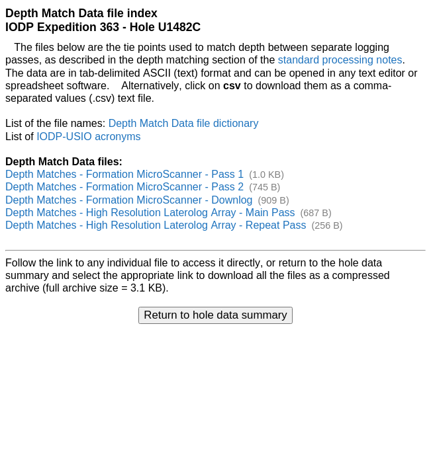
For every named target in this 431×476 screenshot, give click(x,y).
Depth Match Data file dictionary (184, 123)
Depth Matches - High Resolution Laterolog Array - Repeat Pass (155, 225)
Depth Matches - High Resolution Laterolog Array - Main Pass (150, 212)
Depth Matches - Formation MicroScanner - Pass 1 (124, 174)
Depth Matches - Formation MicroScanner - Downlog (128, 200)
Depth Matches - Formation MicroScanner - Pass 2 (124, 186)
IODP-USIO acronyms (88, 136)
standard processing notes (340, 59)
